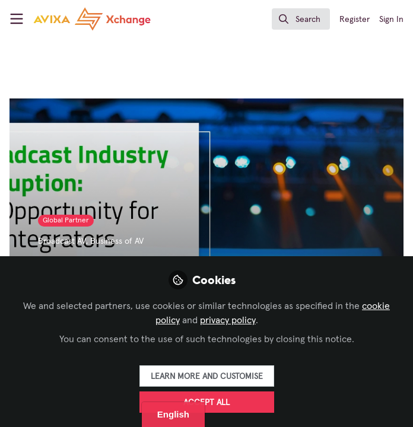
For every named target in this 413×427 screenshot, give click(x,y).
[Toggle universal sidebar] (16, 19)
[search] (301, 19)
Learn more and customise (207, 376)
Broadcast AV (62, 241)
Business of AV (117, 241)
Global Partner (66, 220)
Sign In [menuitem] (391, 19)
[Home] (92, 19)
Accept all (206, 403)
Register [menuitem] (354, 19)
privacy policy (228, 320)
